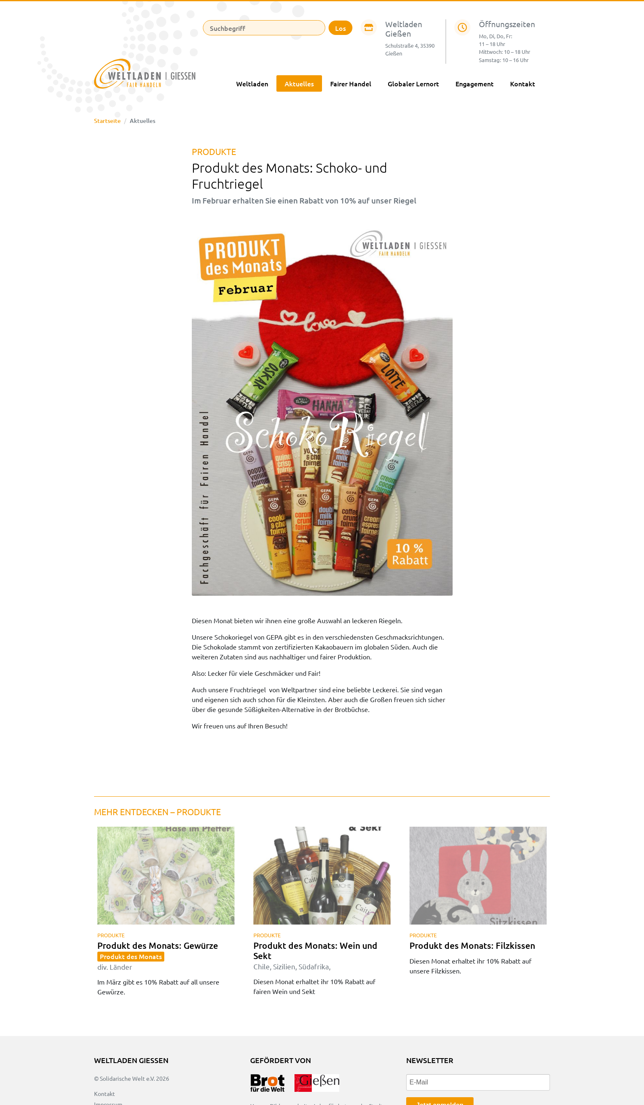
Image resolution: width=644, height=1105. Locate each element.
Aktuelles (299, 83)
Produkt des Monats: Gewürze (157, 955)
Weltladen (252, 83)
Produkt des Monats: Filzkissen (472, 945)
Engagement (474, 83)
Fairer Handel (350, 83)
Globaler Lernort (413, 83)
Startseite (107, 121)
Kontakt (522, 83)
